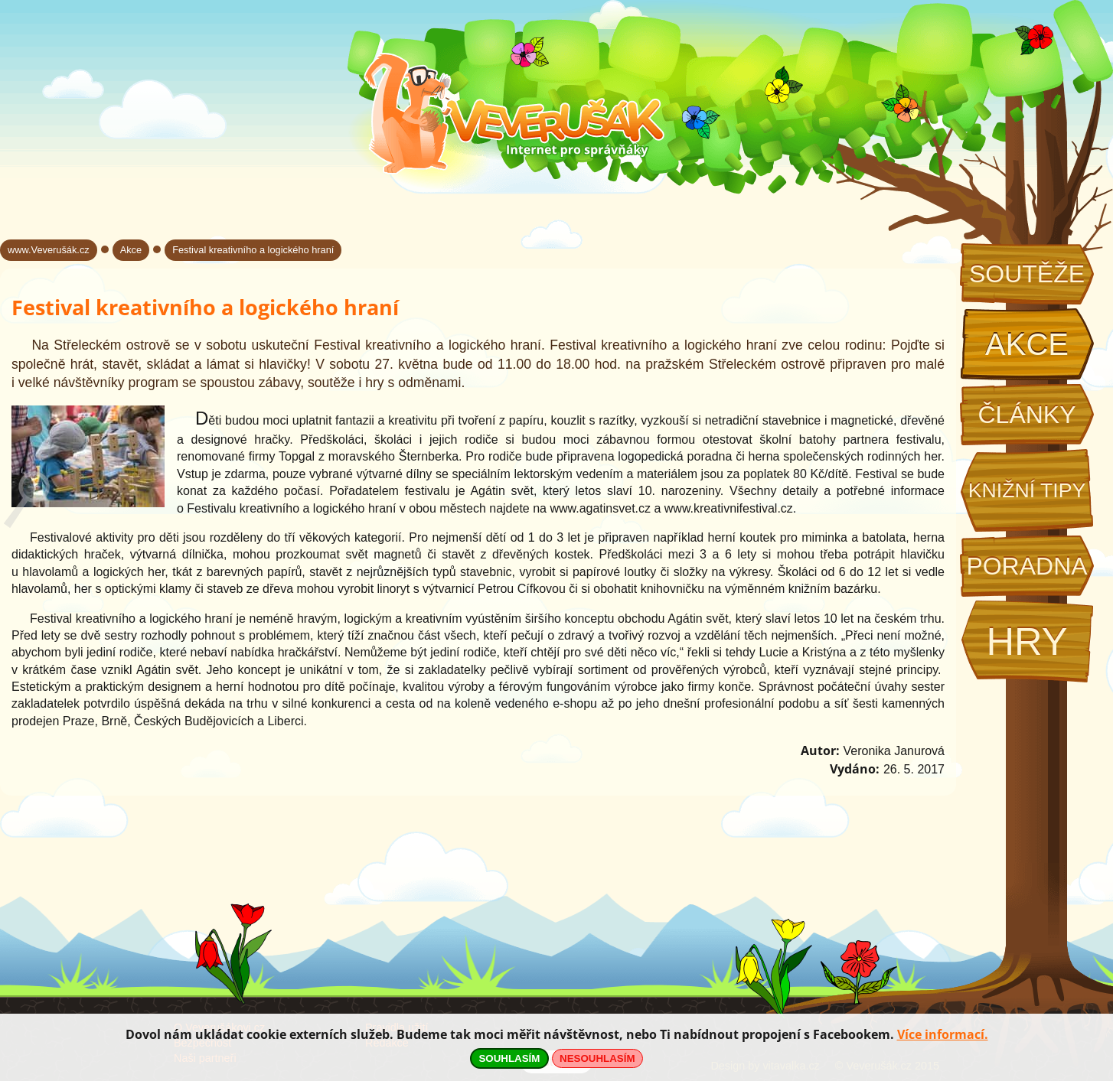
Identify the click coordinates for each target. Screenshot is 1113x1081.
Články (1026, 414)
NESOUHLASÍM (597, 1058)
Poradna (1026, 566)
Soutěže (1027, 274)
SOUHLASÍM (509, 1058)
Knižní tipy (1027, 490)
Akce (1027, 344)
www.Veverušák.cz (49, 250)
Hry (1026, 641)
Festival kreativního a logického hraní (253, 250)
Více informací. (942, 1034)
